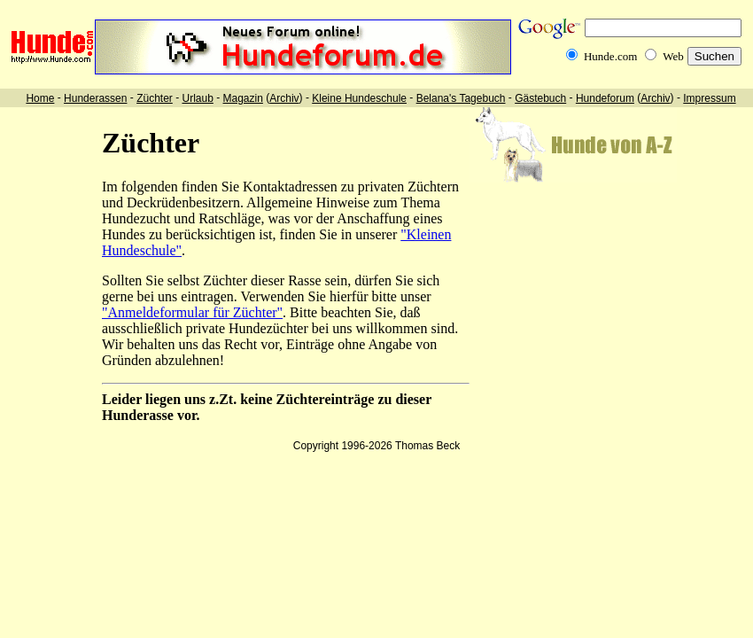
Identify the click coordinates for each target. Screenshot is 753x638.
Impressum (709, 98)
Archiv (284, 98)
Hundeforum (605, 98)
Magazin (243, 98)
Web (673, 56)
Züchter (154, 98)
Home (40, 98)
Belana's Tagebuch (461, 98)
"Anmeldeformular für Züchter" (192, 312)
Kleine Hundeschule (359, 98)
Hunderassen (95, 98)
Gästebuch (540, 98)
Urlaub (197, 98)
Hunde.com (610, 56)
